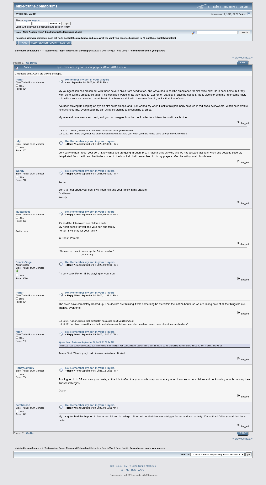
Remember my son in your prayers (87, 79)
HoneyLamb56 (25, 367)
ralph (19, 141)
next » (249, 57)
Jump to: (185, 454)
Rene (118, 51)
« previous (238, 57)
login (26, 20)
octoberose (23, 405)
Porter (19, 79)
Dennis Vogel (108, 51)
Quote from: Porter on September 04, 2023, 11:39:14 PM (86, 342)
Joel (124, 51)
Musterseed (23, 211)
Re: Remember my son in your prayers (90, 141)
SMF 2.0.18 (116, 466)
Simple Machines (147, 466)
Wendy (20, 170)
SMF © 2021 (130, 466)
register (36, 20)
